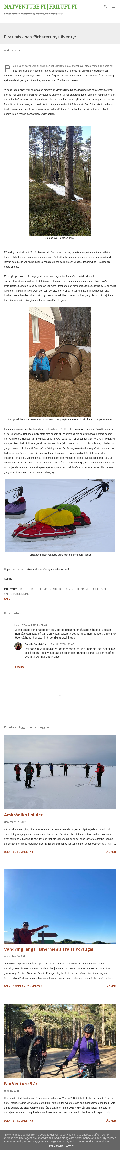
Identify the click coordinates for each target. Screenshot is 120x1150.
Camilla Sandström (36, 644)
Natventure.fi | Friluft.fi (40, 7)
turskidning (21, 593)
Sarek (8, 593)
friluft (24, 589)
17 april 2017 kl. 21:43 (34, 625)
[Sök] (105, 6)
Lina (16, 625)
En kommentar (23, 852)
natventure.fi (90, 589)
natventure (71, 589)
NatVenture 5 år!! (22, 1083)
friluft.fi (36, 589)
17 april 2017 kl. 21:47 (61, 644)
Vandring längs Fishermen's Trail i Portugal (49, 949)
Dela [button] (7, 599)
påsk (104, 589)
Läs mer (111, 852)
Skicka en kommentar (27, 986)
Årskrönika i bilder (23, 815)
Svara (19, 666)
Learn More (55, 1146)
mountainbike (52, 589)
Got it (69, 1146)
